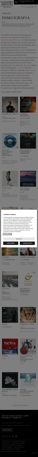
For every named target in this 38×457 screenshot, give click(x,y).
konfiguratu (19, 239)
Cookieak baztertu (27, 243)
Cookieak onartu (11, 243)
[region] (19, 228)
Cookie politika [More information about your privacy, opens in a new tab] (7, 234)
